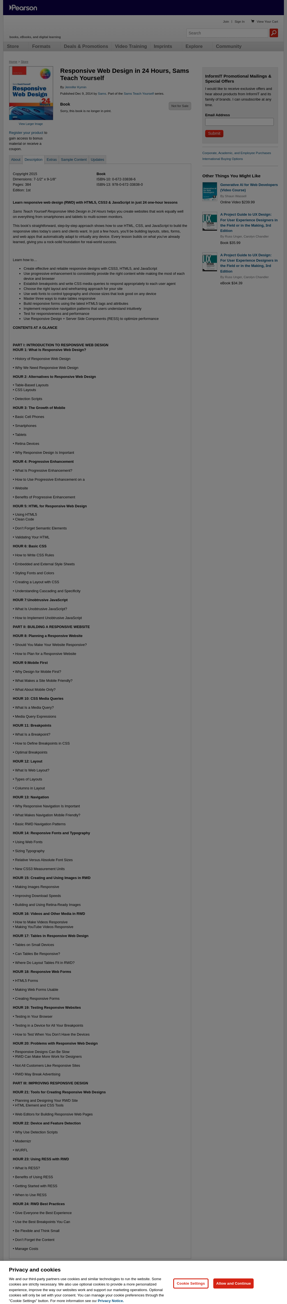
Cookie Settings (191, 1290)
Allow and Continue (233, 1290)
